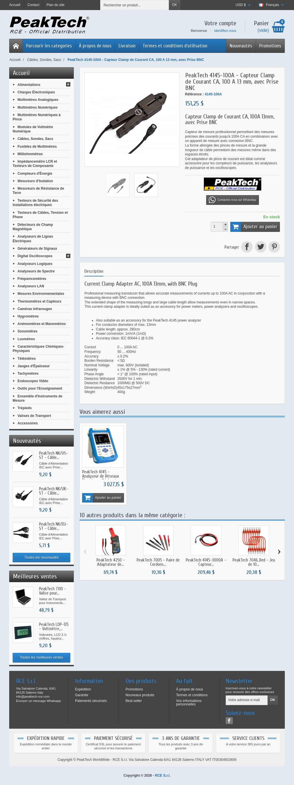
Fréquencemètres (32, 279)
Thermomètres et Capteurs (39, 301)
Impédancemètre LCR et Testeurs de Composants (35, 163)
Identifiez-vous (225, 30)
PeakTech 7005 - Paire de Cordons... (158, 562)
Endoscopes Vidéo (33, 381)
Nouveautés (241, 46)
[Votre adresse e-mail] (247, 700)
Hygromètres (28, 316)
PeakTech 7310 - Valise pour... (52, 591)
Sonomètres (27, 331)
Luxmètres (26, 339)
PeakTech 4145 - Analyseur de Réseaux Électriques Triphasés (100, 476)
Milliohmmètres (30, 154)
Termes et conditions (192, 695)
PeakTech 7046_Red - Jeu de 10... (254, 562)
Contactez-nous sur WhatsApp (232, 200)
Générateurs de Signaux (37, 249)
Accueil (21, 73)
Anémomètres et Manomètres (42, 324)
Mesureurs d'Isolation (35, 181)
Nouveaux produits (139, 695)
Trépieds (25, 408)
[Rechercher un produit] (134, 5)
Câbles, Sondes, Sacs (35, 139)
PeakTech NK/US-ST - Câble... (53, 455)
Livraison (127, 46)
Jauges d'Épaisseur (34, 366)
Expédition (83, 689)
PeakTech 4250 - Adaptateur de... (110, 562)
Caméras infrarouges (35, 309)
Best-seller (133, 701)
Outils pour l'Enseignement (40, 388)
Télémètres (27, 358)
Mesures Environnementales (41, 294)
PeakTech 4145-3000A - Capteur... (206, 562)
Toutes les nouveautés (41, 557)
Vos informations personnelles (189, 702)
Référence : (194, 94)
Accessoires (28, 423)
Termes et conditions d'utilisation (175, 46)
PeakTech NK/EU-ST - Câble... (53, 526)
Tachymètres (28, 374)
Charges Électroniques (36, 92)
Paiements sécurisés (91, 701)
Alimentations (29, 85)
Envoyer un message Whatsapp (38, 701)
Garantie (81, 695)
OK (174, 5)
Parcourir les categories (49, 46)
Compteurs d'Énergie (35, 173)
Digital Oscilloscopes (35, 256)
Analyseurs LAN (31, 286)
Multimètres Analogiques (38, 100)
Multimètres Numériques (38, 107)
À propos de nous (95, 46)
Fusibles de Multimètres (37, 146)
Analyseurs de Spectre (36, 271)
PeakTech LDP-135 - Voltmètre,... (54, 626)
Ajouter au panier (253, 227)
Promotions (270, 46)
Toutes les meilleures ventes (41, 657)
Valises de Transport (34, 415)
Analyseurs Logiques (35, 263)
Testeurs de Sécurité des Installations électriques (35, 203)
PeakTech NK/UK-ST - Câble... (53, 491)
